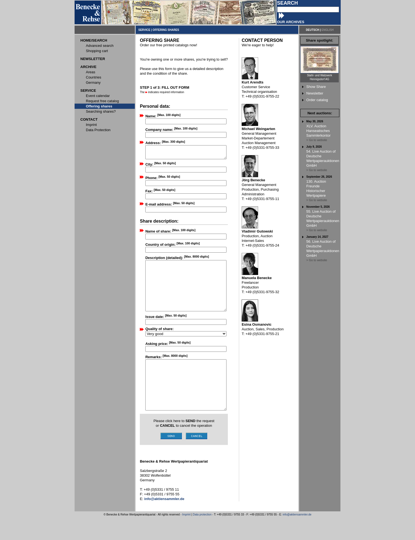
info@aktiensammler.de (297, 536)
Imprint (186, 536)
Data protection (202, 536)
